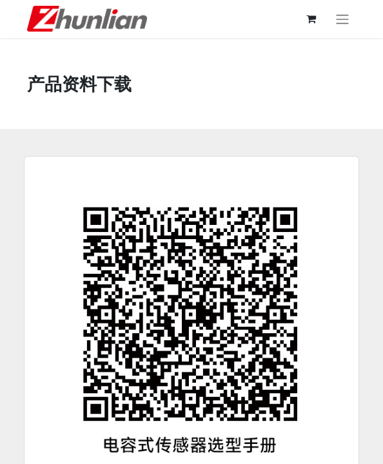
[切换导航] (342, 19)
